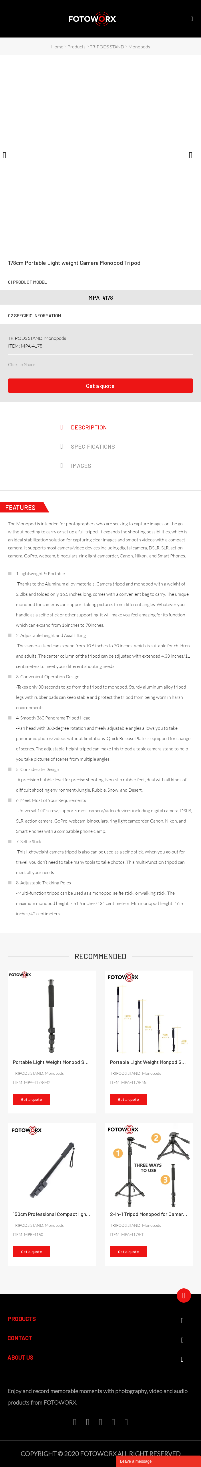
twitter (58, 363)
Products (76, 47)
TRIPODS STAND (107, 47)
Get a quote (100, 385)
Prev (7, 154)
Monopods (139, 47)
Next (193, 154)
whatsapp (87, 363)
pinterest (68, 363)
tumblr (97, 363)
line (78, 363)
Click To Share (21, 364)
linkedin (49, 363)
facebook (39, 363)
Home (57, 47)
